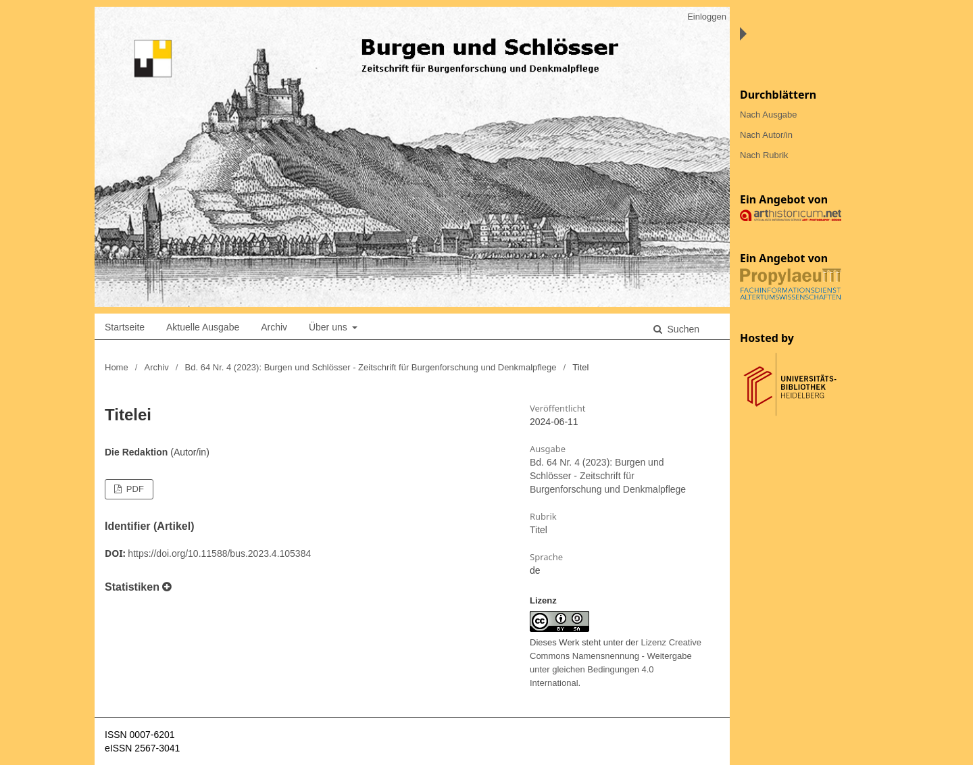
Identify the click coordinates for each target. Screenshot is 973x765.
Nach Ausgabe (768, 114)
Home (116, 367)
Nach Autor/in (766, 135)
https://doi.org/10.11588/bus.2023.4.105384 (219, 553)
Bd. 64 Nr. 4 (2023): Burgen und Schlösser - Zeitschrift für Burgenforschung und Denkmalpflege (371, 367)
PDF (134, 489)
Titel (538, 529)
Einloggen (706, 16)
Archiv (274, 327)
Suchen (682, 329)
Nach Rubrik (764, 155)
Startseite (125, 327)
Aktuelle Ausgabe (202, 327)
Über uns (329, 327)
